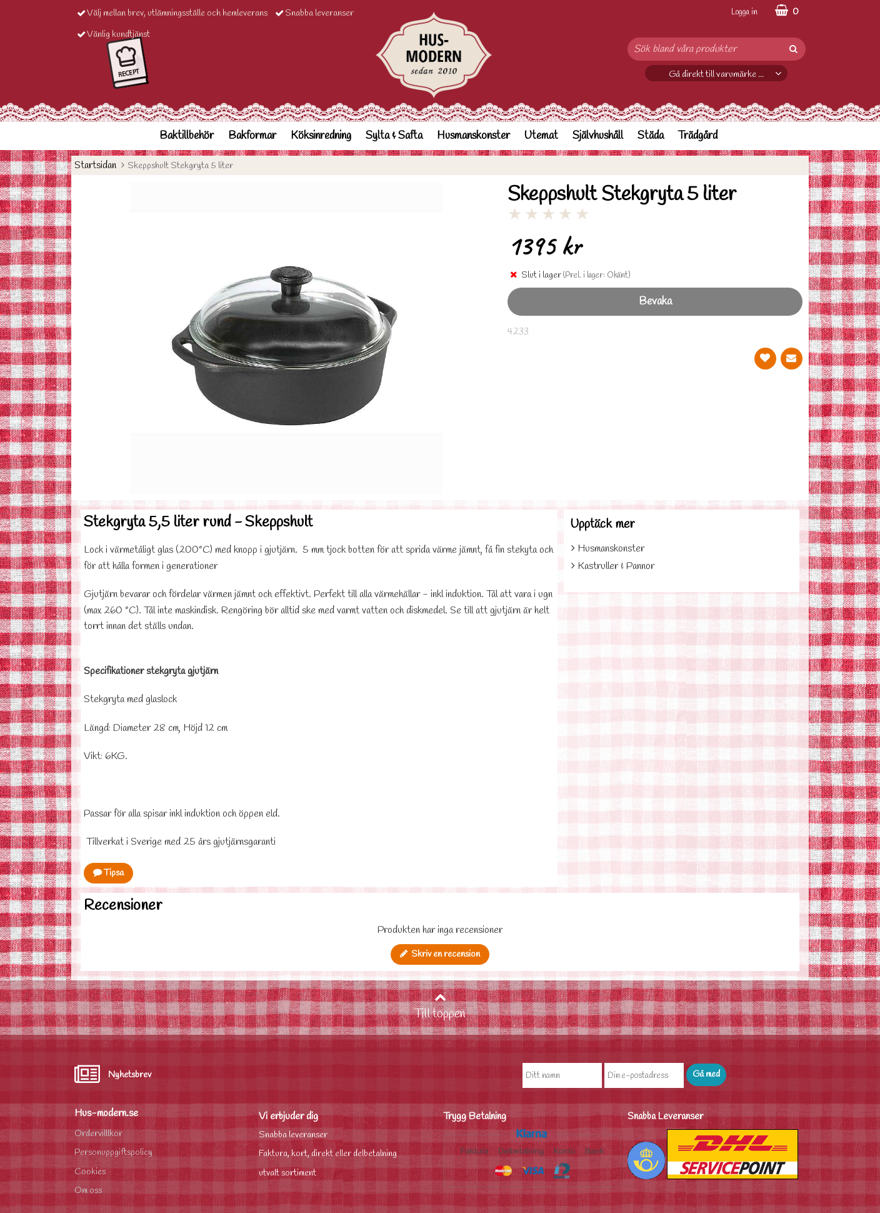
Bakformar (252, 136)
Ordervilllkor (98, 1134)
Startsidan (95, 165)
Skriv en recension (440, 954)
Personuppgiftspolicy (113, 1153)
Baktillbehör (186, 136)
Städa (651, 136)
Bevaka (655, 301)
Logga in (744, 12)
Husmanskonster (473, 136)
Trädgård (698, 136)
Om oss (88, 1191)
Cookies (90, 1172)
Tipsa (108, 873)
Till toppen (440, 1006)
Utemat (541, 136)
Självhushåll (597, 136)
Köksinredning (321, 136)
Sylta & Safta (394, 136)
